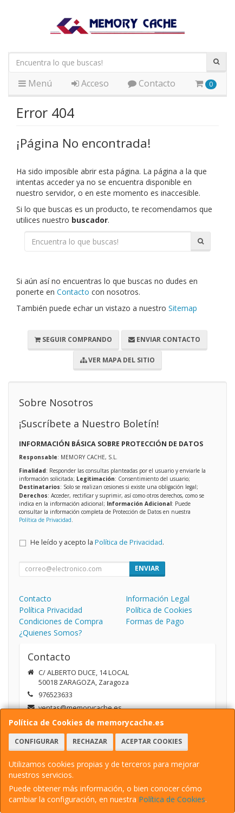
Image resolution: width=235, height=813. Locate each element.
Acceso (90, 83)
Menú (35, 83)
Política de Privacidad (45, 520)
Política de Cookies (172, 799)
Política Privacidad (50, 610)
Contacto (151, 83)
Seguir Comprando (73, 339)
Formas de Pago (155, 621)
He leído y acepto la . (97, 542)
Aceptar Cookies (151, 741)
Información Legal (158, 598)
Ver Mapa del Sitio (117, 360)
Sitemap (182, 308)
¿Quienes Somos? (50, 632)
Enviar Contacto (164, 339)
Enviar (147, 568)
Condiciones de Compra (61, 621)
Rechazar (90, 741)
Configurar (36, 741)
